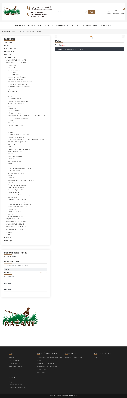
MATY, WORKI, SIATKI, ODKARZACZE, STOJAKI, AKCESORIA (26, 115)
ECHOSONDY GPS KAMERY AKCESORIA (20, 82)
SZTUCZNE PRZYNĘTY (15, 161)
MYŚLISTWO (9, 51)
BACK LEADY (12, 67)
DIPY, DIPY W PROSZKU (15, 79)
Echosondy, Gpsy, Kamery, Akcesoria (19, 202)
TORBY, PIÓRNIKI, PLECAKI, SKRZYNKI (20, 204)
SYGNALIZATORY (13, 158)
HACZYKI (11, 89)
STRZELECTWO (10, 49)
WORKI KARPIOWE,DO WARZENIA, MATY (21, 180)
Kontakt (11, 358)
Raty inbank (41, 372)
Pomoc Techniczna (15, 385)
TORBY (10, 166)
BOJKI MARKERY (13, 72)
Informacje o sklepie (16, 366)
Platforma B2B (14, 360)
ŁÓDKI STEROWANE (14, 111)
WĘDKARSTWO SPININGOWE (17, 226)
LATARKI (10, 106)
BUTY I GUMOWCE (14, 75)
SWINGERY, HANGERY (15, 156)
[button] (91, 12)
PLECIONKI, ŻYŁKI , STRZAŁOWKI (18, 134)
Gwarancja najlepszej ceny (74, 358)
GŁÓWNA (7, 235)
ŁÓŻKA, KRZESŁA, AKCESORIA (17, 206)
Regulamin (12, 382)
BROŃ (6, 46)
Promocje (8, 241)
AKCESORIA (12, 65)
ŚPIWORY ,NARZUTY (14, 211)
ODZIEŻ (10, 120)
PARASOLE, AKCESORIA (15, 125)
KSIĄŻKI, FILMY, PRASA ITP (16, 103)
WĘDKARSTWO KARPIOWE (33, 31)
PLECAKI (10, 132)
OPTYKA (7, 54)
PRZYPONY (11, 147)
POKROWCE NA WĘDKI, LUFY (17, 142)
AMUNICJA (8, 43)
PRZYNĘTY (11, 144)
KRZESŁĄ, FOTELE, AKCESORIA (18, 101)
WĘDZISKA (11, 178)
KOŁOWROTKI (12, 91)
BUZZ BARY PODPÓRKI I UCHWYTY (19, 77)
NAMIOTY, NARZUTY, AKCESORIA (18, 118)
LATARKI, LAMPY (13, 108)
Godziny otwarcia (15, 363)
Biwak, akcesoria (13, 192)
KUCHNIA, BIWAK (13, 94)
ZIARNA (10, 183)
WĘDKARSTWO (17, 31)
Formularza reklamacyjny (17, 388)
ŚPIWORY (11, 163)
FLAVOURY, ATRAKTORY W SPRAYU (19, 87)
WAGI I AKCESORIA (14, 170)
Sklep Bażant (5, 31)
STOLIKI (10, 154)
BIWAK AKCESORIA (14, 70)
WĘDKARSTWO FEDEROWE (16, 60)
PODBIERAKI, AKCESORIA (16, 137)
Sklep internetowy (62, 395)
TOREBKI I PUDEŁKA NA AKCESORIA (19, 168)
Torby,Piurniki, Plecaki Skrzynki (17, 190)
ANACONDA (14, 130)
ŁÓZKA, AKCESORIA (14, 113)
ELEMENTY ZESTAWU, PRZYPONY (18, 84)
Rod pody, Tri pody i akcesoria (17, 199)
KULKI (10, 96)
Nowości (7, 238)
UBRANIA (11, 214)
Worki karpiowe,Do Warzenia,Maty (19, 195)
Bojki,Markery (12, 197)
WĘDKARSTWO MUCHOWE (16, 221)
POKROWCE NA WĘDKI (15, 216)
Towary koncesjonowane (45, 363)
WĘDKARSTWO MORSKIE (15, 219)
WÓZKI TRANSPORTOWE (16, 173)
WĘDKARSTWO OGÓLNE (15, 224)
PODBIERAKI (12, 209)
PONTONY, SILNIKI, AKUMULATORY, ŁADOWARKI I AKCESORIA (27, 139)
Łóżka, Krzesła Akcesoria (16, 187)
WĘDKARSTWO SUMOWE (15, 229)
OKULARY (11, 123)
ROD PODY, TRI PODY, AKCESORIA (19, 149)
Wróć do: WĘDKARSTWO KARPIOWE (16, 265)
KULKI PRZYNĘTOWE (14, 99)
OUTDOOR (8, 232)
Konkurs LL (97, 358)
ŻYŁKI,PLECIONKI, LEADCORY (17, 185)
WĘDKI (10, 175)
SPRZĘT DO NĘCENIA (15, 151)
